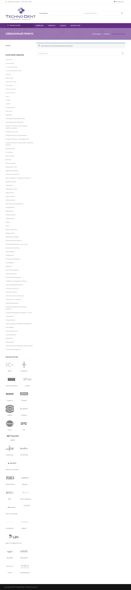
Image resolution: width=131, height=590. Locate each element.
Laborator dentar (11, 82)
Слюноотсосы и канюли (13, 299)
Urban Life (9, 111)
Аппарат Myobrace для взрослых (16, 135)
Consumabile (10, 63)
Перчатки (9, 266)
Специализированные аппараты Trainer (19, 312)
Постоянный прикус (12, 270)
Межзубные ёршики (12, 237)
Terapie (8, 100)
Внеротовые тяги (11, 167)
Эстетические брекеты (13, 349)
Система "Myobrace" (12, 288)
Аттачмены (9, 152)
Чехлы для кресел (12, 331)
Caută (122, 53)
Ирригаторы (10, 211)
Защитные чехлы (11, 189)
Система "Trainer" (11, 292)
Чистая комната (11, 335)
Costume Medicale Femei (14, 70)
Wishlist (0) (119, 2)
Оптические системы (12, 248)
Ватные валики (11, 163)
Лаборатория (10, 218)
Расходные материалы (13, 277)
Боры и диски (10, 156)
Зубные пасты (10, 196)
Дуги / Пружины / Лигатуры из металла (18, 178)
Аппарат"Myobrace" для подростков (17, 139)
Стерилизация (10, 320)
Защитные (9, 185)
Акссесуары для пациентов (15, 122)
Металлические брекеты (14, 240)
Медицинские (10, 233)
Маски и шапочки (11, 229)
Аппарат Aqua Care (12, 131)
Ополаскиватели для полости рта (17, 244)
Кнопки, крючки (11, 215)
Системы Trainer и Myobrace (15, 296)
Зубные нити (10, 193)
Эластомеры (10, 342)
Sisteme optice (10, 93)
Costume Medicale (12, 67)
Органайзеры (10, 251)
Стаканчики (9, 316)
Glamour (8, 74)
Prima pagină (96, 34)
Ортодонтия (10, 255)
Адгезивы (9, 115)
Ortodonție (9, 85)
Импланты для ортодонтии (14, 204)
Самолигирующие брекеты (14, 285)
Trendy (8, 104)
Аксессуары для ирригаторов (15, 118)
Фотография (10, 327)
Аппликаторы (10, 148)
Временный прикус (12, 170)
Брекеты (8, 159)
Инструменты (10, 207)
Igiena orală (9, 78)
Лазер (8, 222)
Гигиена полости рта (12, 174)
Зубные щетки (10, 200)
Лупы (7, 226)
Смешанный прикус (12, 303)
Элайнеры (9, 338)
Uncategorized (10, 107)
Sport (7, 96)
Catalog (106, 34)
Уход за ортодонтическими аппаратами (18, 323)
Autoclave (9, 59)
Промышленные (11, 274)
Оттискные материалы (13, 259)
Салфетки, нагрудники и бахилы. (16, 281)
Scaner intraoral (11, 89)
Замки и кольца (11, 181)
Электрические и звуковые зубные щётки (19, 346)
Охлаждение (10, 262)
